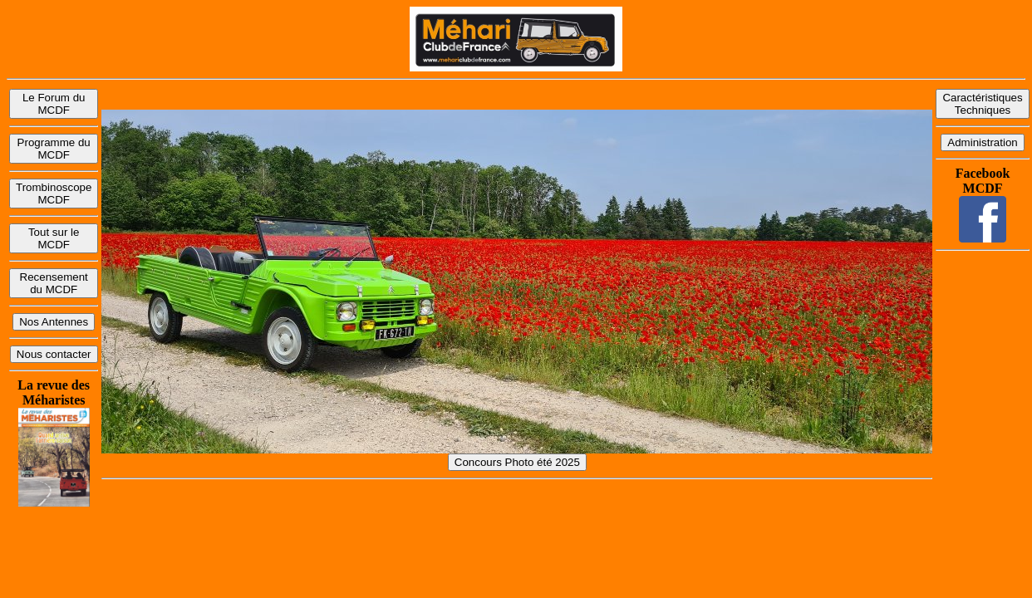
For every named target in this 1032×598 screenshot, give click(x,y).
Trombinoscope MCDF (53, 193)
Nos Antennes (53, 322)
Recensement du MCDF (54, 283)
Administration (982, 142)
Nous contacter (54, 354)
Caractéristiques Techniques (982, 103)
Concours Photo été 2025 (517, 462)
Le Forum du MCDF (54, 103)
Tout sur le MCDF (54, 238)
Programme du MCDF (54, 148)
